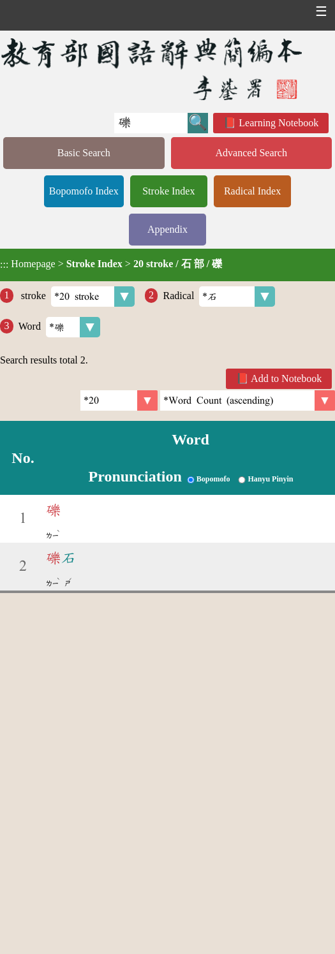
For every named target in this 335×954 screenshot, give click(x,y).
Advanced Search (251, 152)
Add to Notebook (286, 378)
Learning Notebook (278, 122)
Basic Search (83, 152)
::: (4, 265)
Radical (219, 296)
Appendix (167, 229)
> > (111, 264)
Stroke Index (168, 191)
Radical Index (252, 191)
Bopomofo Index (84, 191)
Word (59, 327)
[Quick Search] (151, 123)
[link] (247, 400)
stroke (77, 296)
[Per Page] (119, 400)
